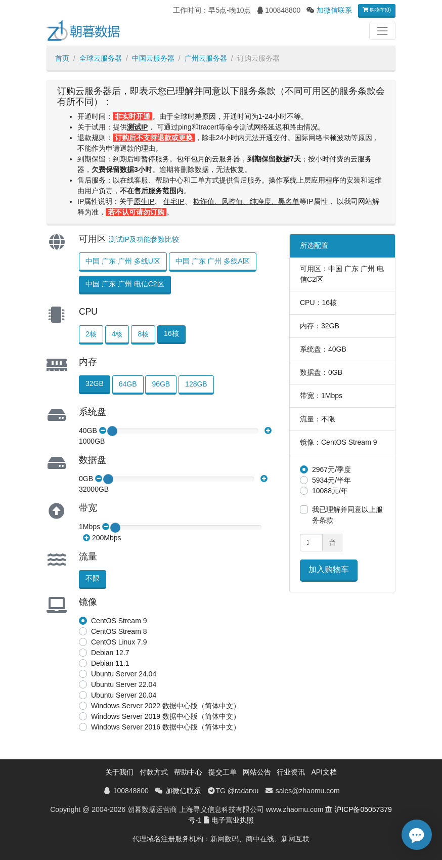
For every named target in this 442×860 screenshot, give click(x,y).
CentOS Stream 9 (119, 621)
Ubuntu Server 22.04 (123, 684)
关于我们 (119, 772)
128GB (196, 384)
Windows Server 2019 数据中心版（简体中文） (165, 716)
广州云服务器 (206, 58)
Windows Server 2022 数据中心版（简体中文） (165, 706)
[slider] (112, 431)
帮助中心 (188, 772)
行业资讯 (291, 772)
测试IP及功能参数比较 (144, 239)
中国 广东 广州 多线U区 (122, 261)
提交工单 (222, 772)
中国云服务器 (153, 58)
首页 (62, 58)
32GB (94, 383)
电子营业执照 (232, 820)
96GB (161, 384)
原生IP (144, 201)
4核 (117, 334)
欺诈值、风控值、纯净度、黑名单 (246, 201)
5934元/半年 (331, 480)
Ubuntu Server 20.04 (123, 695)
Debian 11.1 (110, 663)
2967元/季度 (331, 469)
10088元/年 (330, 491)
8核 (143, 334)
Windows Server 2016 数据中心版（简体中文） (165, 727)
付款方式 (154, 772)
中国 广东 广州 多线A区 (212, 261)
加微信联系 (334, 10)
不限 (92, 578)
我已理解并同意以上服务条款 (347, 514)
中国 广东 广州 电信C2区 (124, 284)
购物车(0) (377, 10)
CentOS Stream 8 (119, 631)
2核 (91, 334)
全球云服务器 (100, 58)
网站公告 (257, 772)
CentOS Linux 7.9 (119, 642)
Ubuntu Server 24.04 (123, 674)
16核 (171, 333)
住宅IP (173, 201)
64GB (128, 384)
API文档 (324, 772)
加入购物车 (328, 569)
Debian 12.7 (110, 653)
